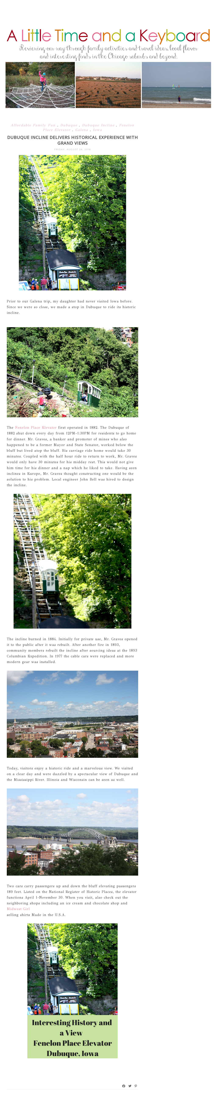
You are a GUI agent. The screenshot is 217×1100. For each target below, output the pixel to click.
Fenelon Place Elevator (36, 428)
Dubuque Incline (99, 125)
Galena (82, 130)
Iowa (97, 130)
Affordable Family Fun (34, 125)
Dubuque (69, 125)
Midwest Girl (18, 909)
